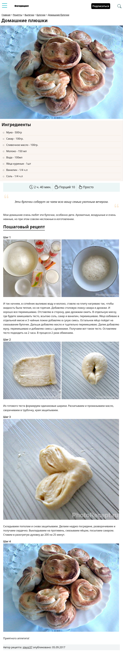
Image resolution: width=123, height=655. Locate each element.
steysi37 (27, 647)
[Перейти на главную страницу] (21, 6)
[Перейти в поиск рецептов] (119, 6)
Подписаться (100, 6)
